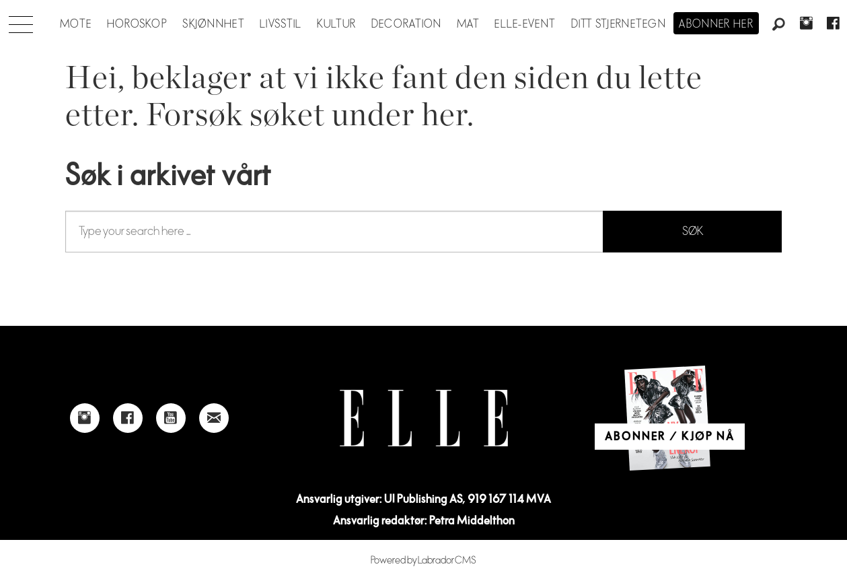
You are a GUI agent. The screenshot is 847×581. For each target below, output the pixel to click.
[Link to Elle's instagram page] (85, 418)
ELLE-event (525, 24)
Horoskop (137, 24)
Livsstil (280, 24)
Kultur (337, 24)
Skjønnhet (213, 24)
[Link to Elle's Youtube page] (171, 418)
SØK (692, 231)
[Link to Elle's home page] (424, 418)
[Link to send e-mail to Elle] (214, 418)
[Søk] (779, 24)
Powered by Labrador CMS (423, 560)
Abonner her (716, 24)
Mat (468, 24)
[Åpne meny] (21, 21)
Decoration (406, 24)
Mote (75, 24)
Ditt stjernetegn (618, 24)
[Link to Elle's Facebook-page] (128, 418)
